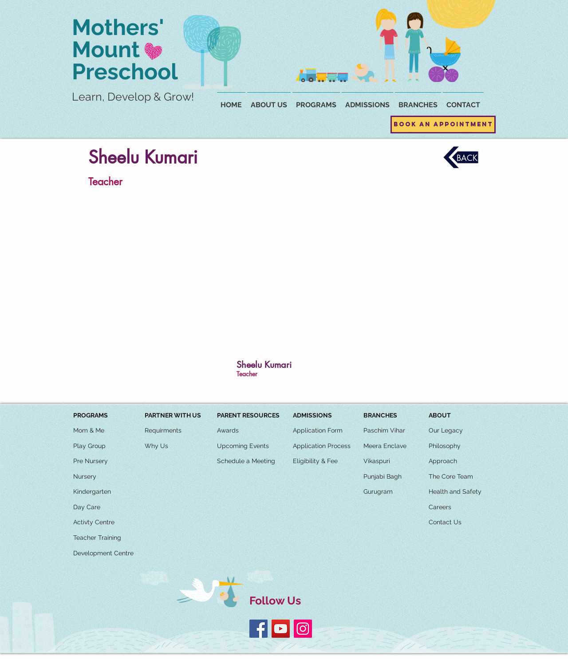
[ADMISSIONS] (312, 416)
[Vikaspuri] (377, 461)
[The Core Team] (451, 477)
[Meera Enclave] (385, 446)
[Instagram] (303, 629)
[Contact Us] (445, 522)
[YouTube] (281, 629)
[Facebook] (258, 629)
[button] (418, 101)
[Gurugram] (378, 492)
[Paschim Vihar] (384, 431)
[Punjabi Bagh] (382, 477)
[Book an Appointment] (443, 124)
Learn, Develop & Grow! (133, 96)
